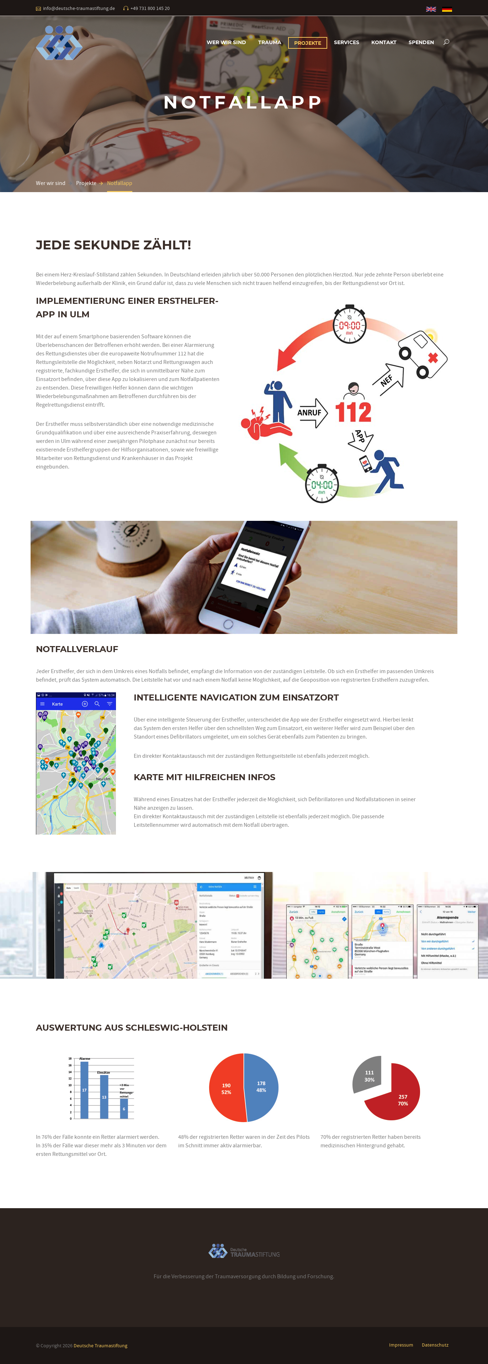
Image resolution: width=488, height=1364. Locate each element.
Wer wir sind (226, 42)
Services (346, 42)
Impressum (401, 1345)
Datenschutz (435, 1345)
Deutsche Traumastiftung (100, 1345)
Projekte (307, 43)
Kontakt (384, 42)
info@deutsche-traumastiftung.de (79, 8)
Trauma (269, 42)
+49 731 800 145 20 (150, 8)
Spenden (421, 42)
